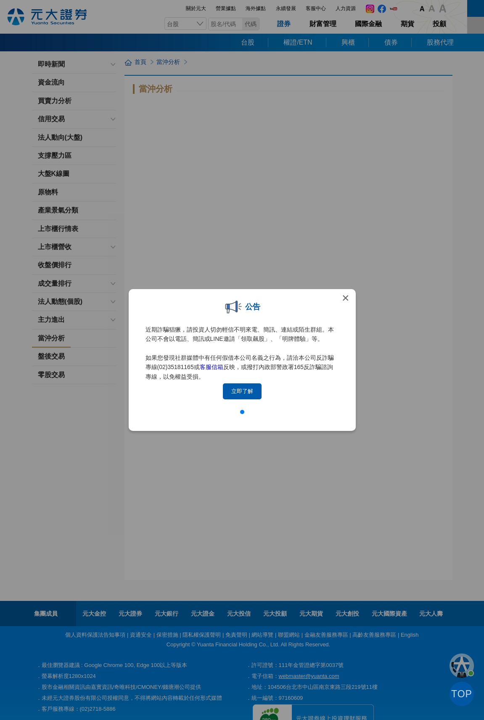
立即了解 (242, 391)
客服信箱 (211, 367)
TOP (461, 693)
